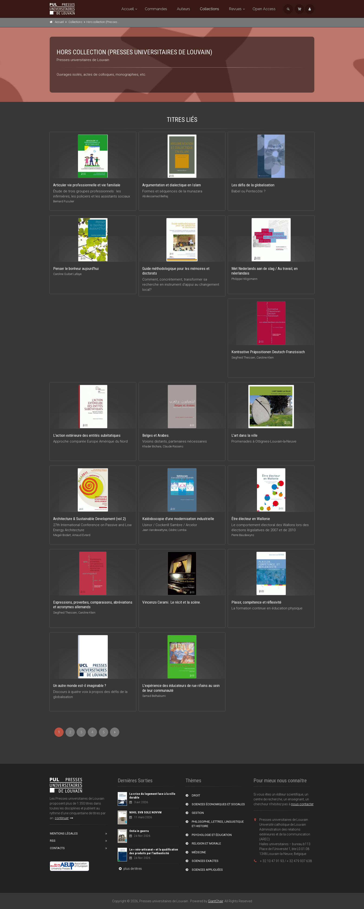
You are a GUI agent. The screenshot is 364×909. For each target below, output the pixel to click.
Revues (235, 9)
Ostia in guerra (139, 831)
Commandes (156, 9)
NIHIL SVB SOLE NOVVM (145, 812)
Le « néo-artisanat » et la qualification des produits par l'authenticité (153, 851)
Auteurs (183, 9)
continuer (64, 818)
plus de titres (130, 868)
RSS (52, 840)
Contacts (57, 848)
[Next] (114, 732)
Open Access (264, 9)
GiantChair (215, 901)
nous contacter (302, 804)
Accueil (127, 9)
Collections (209, 9)
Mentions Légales (64, 833)
